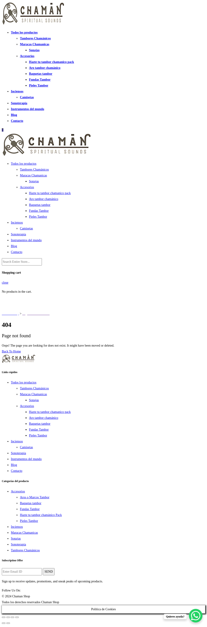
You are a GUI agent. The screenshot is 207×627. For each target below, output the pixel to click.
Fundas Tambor (40, 79)
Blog (14, 115)
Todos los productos (24, 32)
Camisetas (27, 97)
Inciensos (17, 91)
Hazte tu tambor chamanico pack (51, 62)
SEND (49, 571)
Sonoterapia (19, 103)
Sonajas (34, 50)
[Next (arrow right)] (8, 623)
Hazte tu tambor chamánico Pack (41, 515)
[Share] (8, 617)
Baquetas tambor (40, 73)
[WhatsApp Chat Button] (195, 615)
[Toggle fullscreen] (12, 617)
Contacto (17, 121)
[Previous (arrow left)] (3, 623)
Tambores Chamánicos (35, 38)
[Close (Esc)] (3, 617)
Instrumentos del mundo (27, 109)
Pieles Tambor (38, 85)
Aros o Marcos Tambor (34, 497)
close (5, 282)
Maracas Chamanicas (34, 44)
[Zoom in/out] (17, 617)
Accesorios (27, 56)
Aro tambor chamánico (44, 68)
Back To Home (11, 351)
